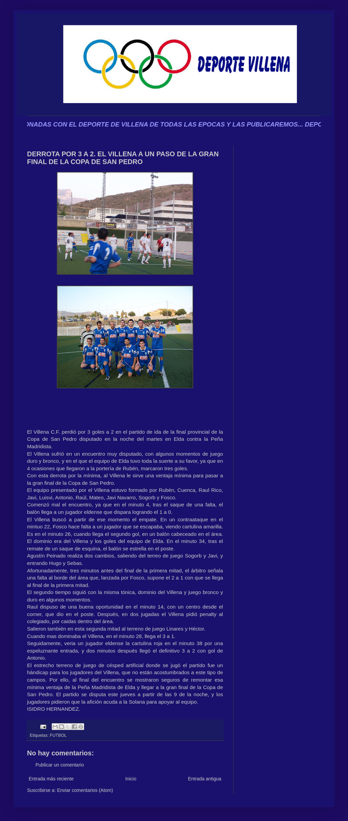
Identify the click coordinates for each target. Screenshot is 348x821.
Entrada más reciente (51, 778)
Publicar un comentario (59, 765)
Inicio (130, 778)
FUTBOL (58, 735)
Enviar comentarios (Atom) (85, 790)
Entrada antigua (204, 778)
